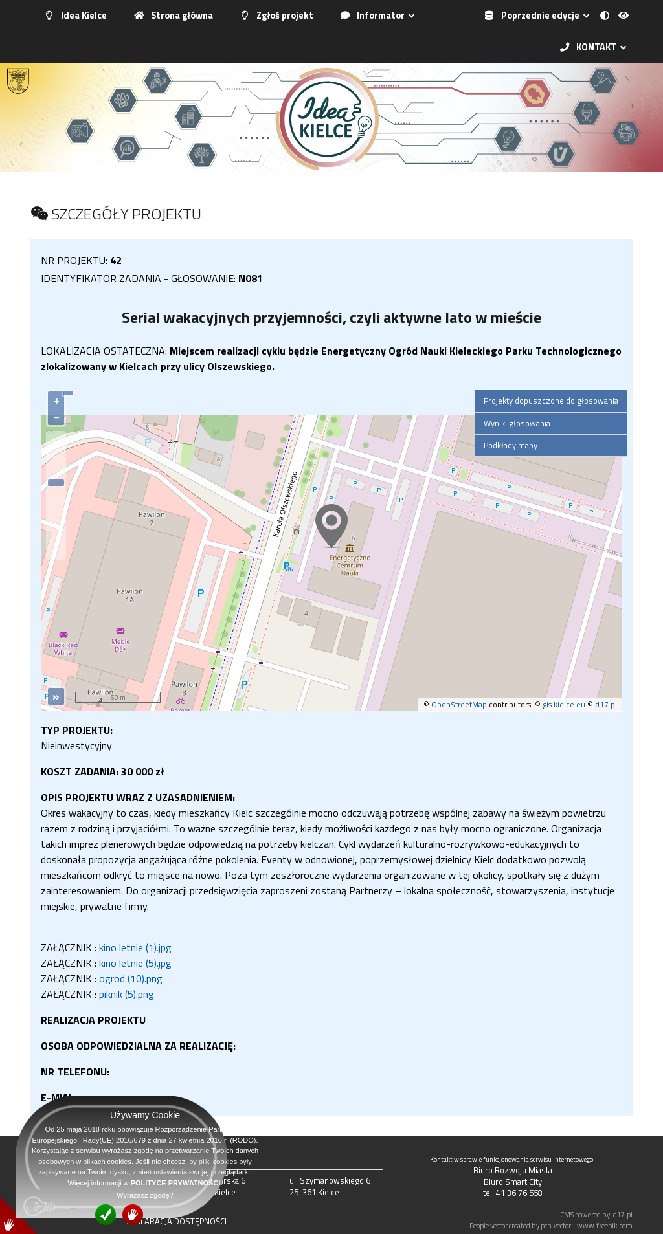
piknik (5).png (126, 994)
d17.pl (606, 704)
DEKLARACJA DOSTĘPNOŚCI (176, 1221)
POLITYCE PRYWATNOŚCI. (177, 1183)
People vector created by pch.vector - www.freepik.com (551, 1225)
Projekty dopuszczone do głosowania (551, 400)
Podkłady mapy (510, 445)
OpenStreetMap (459, 704)
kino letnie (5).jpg (135, 963)
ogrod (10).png (131, 978)
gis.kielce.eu (564, 704)
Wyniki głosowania (517, 423)
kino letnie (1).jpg (135, 947)
